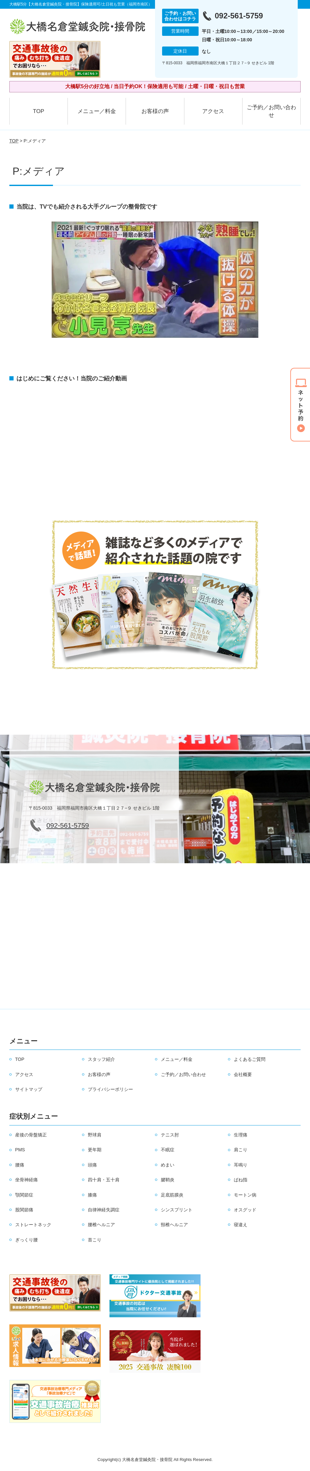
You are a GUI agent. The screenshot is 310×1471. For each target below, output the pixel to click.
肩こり (240, 1149)
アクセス (213, 111)
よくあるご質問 (249, 1059)
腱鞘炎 (167, 1179)
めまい (167, 1164)
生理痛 (240, 1134)
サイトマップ (28, 1089)
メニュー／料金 (97, 111)
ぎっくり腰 (26, 1239)
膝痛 (92, 1194)
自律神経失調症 (103, 1209)
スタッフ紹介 (101, 1059)
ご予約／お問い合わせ (271, 111)
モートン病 (245, 1194)
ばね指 (240, 1179)
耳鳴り (240, 1164)
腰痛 (19, 1164)
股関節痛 (24, 1209)
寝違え (240, 1224)
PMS (20, 1149)
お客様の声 (155, 111)
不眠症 (167, 1149)
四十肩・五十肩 (103, 1179)
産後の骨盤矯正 (31, 1134)
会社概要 (243, 1074)
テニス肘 (170, 1134)
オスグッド (245, 1209)
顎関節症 (24, 1194)
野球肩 (94, 1134)
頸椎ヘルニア (174, 1224)
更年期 (94, 1149)
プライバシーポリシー (110, 1089)
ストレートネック (33, 1224)
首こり (94, 1239)
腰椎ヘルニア (101, 1224)
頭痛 (92, 1164)
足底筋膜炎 (172, 1194)
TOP (38, 111)
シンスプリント (176, 1209)
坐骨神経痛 (26, 1179)
